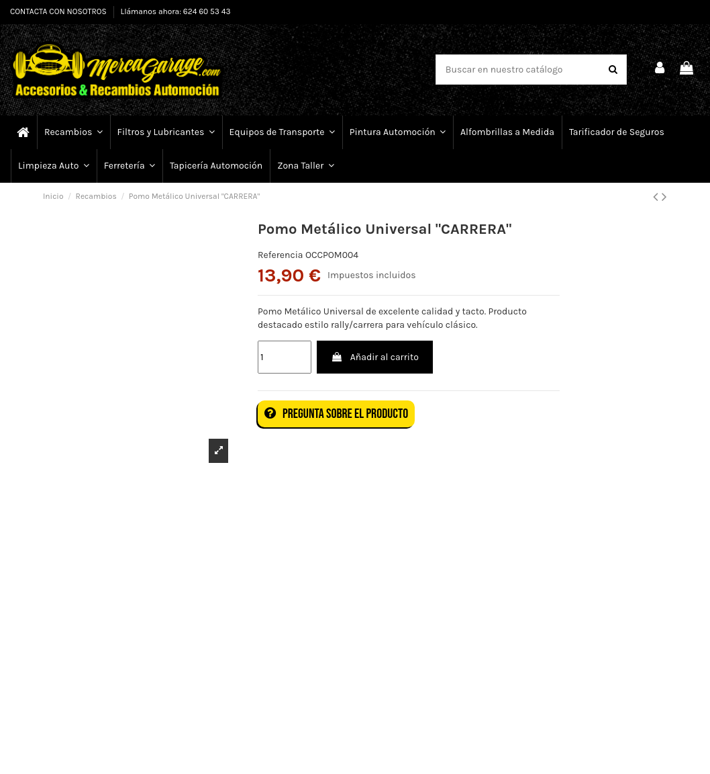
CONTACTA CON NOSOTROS (59, 11)
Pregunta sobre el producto (336, 414)
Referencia (280, 255)
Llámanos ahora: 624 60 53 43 (176, 11)
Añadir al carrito (374, 357)
